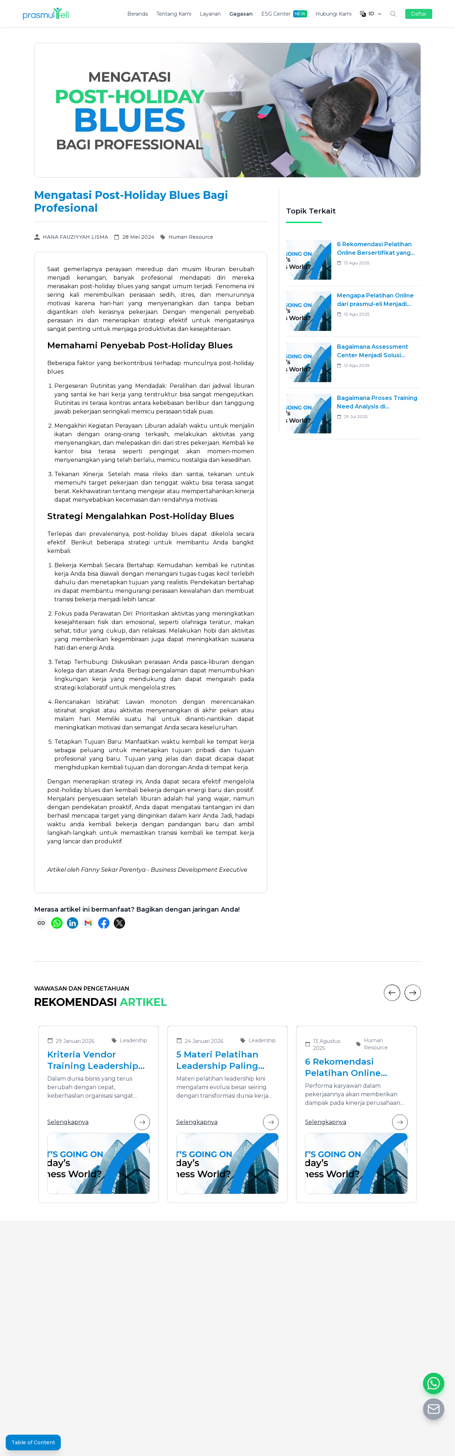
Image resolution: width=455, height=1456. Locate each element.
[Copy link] (41, 923)
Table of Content (33, 1442)
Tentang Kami (173, 14)
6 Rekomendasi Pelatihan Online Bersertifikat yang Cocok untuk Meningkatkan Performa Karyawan (349, 1067)
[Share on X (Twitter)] (119, 923)
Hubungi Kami (334, 14)
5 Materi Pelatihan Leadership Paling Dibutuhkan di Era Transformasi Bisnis (221, 1060)
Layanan (210, 14)
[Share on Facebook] (104, 923)
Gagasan (241, 14)
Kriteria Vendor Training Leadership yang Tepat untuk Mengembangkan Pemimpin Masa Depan (92, 1060)
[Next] (413, 993)
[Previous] (392, 993)
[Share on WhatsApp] (57, 923)
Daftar (419, 14)
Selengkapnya (98, 1122)
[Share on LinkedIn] (72, 923)
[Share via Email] (88, 923)
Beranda (137, 14)
